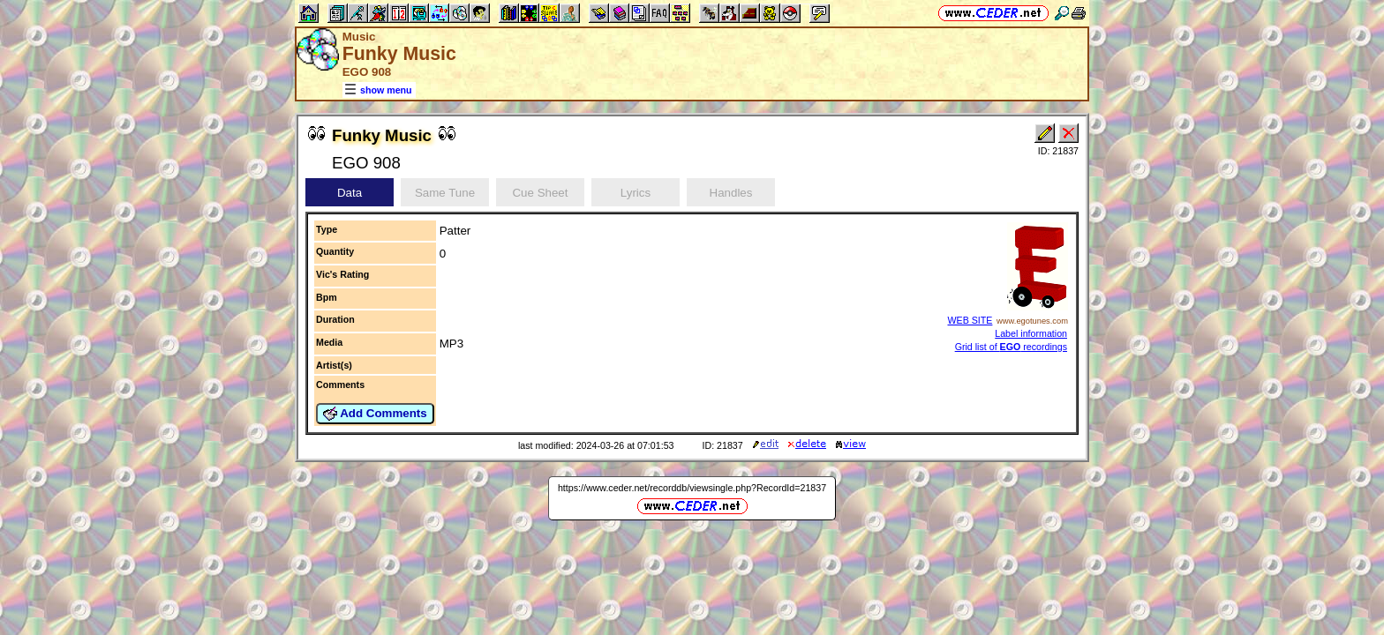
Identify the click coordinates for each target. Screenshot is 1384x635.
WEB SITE (969, 320)
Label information (1031, 333)
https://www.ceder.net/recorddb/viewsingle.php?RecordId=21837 (692, 487)
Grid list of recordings (1011, 346)
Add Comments (375, 414)
